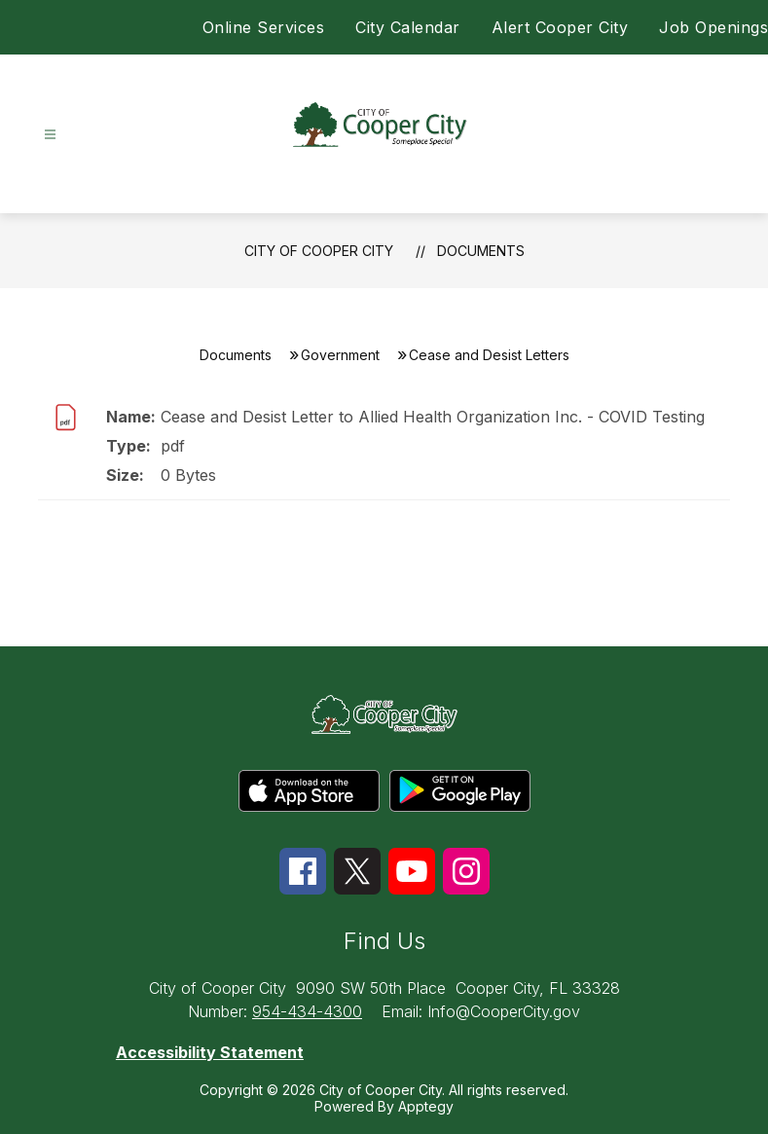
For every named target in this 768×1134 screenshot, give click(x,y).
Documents (481, 250)
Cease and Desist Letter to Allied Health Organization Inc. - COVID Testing (433, 416)
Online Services (263, 27)
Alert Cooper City (560, 27)
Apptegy (426, 1106)
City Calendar (407, 27)
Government (340, 355)
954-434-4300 (307, 1011)
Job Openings (713, 27)
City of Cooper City (318, 250)
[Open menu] (50, 135)
